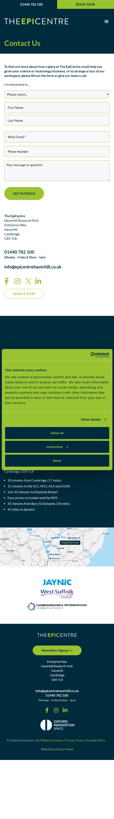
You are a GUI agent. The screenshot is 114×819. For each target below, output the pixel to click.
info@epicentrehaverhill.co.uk (32, 266)
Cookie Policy (96, 740)
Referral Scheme (52, 740)
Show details (91, 419)
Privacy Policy (75, 740)
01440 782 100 (31, 4)
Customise (57, 446)
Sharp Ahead (64, 749)
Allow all (57, 433)
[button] (106, 21)
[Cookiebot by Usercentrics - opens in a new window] (90, 355)
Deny (57, 460)
